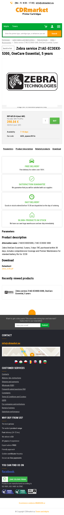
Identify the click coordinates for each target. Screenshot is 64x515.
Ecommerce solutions (27, 503)
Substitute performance (11, 412)
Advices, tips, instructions (11, 378)
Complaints (6, 393)
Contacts (5, 374)
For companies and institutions (13, 404)
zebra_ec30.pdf (7, 269)
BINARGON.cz (40, 503)
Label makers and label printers (23, 40)
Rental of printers (8, 408)
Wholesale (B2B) (8, 385)
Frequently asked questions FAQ (14, 389)
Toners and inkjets (42, 511)
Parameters (8, 149)
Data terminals (42, 40)
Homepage (6, 40)
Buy (54, 121)
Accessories (6, 43)
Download (57, 149)
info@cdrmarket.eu (45, 3)
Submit (45, 325)
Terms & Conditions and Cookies (14, 397)
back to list (7, 48)
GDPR (4, 400)
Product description (24, 149)
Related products (42, 149)
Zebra (52, 40)
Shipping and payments (10, 382)
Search (54, 34)
